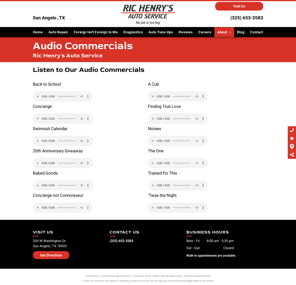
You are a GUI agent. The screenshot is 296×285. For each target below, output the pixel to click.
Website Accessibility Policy (197, 275)
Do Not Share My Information (117, 275)
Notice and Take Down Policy (168, 275)
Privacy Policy (92, 275)
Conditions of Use (142, 275)
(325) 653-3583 (246, 18)
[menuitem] (38, 32)
